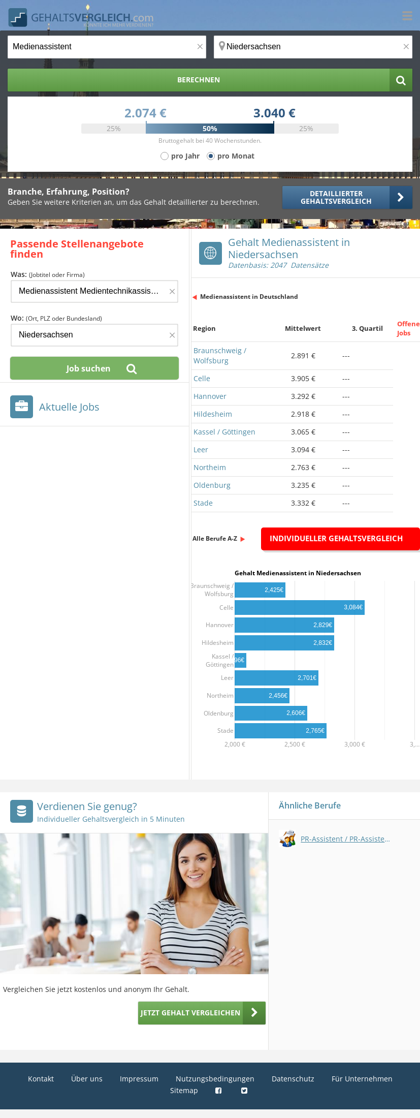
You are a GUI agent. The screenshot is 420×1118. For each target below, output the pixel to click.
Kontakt (41, 1078)
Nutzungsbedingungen (215, 1078)
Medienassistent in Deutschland (249, 296)
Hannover (210, 396)
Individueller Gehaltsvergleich (336, 538)
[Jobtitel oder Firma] (94, 291)
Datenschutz (293, 1078)
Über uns (87, 1078)
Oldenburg (212, 485)
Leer (200, 449)
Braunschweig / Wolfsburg (219, 355)
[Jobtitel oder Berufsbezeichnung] (107, 47)
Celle (201, 378)
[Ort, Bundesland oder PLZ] (313, 47)
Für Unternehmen (362, 1078)
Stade (203, 503)
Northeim (209, 467)
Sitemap (184, 1090)
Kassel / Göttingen (224, 432)
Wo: (56, 318)
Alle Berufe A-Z (214, 538)
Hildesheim (212, 414)
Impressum (139, 1078)
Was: (48, 274)
